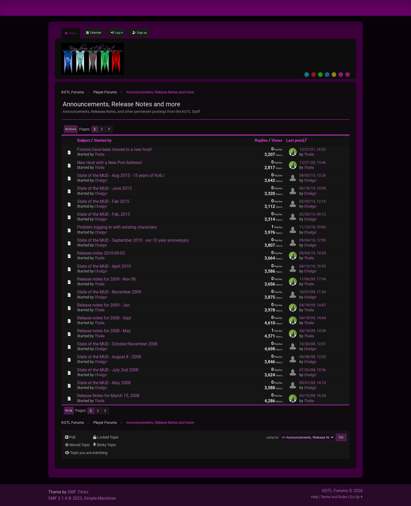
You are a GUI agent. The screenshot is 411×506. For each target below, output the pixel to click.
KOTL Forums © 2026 (342, 490)
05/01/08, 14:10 (312, 383)
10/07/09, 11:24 (312, 292)
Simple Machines (100, 498)
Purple (340, 74)
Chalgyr (101, 180)
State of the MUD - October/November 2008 (117, 343)
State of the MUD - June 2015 (104, 188)
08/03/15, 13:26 (312, 175)
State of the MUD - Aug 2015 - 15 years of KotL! (120, 175)
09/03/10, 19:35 (312, 253)
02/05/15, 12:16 (312, 201)
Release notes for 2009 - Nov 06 (106, 279)
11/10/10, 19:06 (312, 227)
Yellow (334, 74)
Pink (347, 74)
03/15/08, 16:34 (312, 395)
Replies (261, 140)
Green (320, 74)
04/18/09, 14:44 (312, 318)
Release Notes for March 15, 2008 (108, 395)
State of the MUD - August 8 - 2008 (109, 356)
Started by (103, 140)
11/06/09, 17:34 (312, 279)
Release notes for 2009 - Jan (103, 305)
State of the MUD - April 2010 (104, 266)
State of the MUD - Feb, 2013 (103, 214)
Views (277, 140)
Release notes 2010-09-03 (101, 253)
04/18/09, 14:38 (312, 331)
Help (314, 497)
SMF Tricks (78, 491)
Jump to (272, 437)
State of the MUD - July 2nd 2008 (107, 369)
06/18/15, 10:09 (312, 188)
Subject (83, 140)
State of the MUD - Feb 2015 (103, 201)
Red (313, 74)
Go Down (70, 129)
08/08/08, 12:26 (312, 357)
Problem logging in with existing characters (117, 227)
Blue (327, 74)
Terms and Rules (334, 497)
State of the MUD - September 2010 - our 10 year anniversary (133, 240)
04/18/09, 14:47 (312, 305)
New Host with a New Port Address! (109, 162)
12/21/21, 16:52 (312, 149)
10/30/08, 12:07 (312, 344)
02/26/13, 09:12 (312, 214)
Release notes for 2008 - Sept (104, 317)
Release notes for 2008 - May (104, 330)
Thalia (100, 154)
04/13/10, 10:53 (312, 266)
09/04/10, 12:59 (312, 240)
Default (306, 74)
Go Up (68, 410)
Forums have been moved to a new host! (114, 149)
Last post (296, 140)
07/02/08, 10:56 (312, 370)
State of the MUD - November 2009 (109, 291)
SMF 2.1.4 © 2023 (65, 498)
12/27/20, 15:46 (312, 162)
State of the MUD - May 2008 (104, 382)
